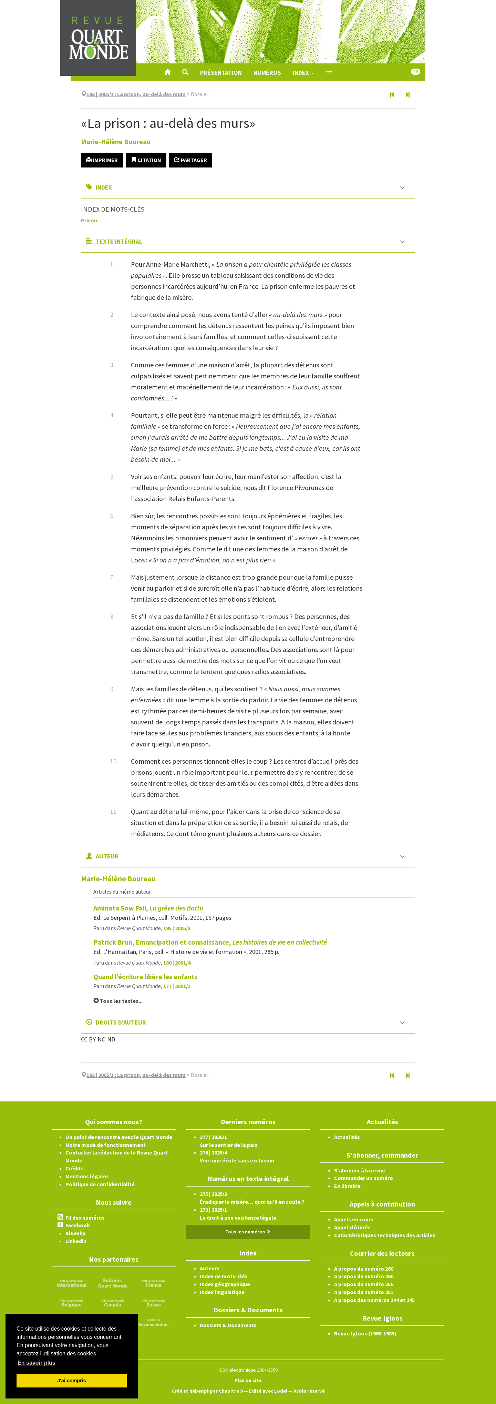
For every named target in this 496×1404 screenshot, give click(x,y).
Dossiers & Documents (228, 1325)
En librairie (347, 1185)
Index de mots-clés (224, 1276)
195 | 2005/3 (176, 928)
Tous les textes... (118, 1000)
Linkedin (75, 1241)
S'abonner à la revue (359, 1170)
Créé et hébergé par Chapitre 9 (207, 1391)
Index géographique (225, 1284)
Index (303, 73)
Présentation (221, 73)
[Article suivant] (407, 95)
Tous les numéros (248, 1232)
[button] (185, 72)
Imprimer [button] (102, 159)
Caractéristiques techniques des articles (384, 1235)
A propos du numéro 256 (363, 1284)
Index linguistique (222, 1292)
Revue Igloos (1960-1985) (365, 1333)
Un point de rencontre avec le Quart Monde (118, 1136)
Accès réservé (309, 1391)
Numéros (267, 73)
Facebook (77, 1225)
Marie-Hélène (116, 141)
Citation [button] (146, 159)
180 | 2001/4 (176, 962)
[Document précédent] (392, 95)
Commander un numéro (363, 1177)
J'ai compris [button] (71, 1380)
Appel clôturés (352, 1227)
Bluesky (75, 1233)
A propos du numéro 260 (363, 1268)
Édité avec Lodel (268, 1391)
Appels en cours (353, 1219)
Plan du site (248, 1380)
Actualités (347, 1136)
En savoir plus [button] (36, 1363)
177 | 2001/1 (176, 986)
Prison (89, 220)
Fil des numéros (85, 1217)
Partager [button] (190, 159)
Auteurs (209, 1268)
